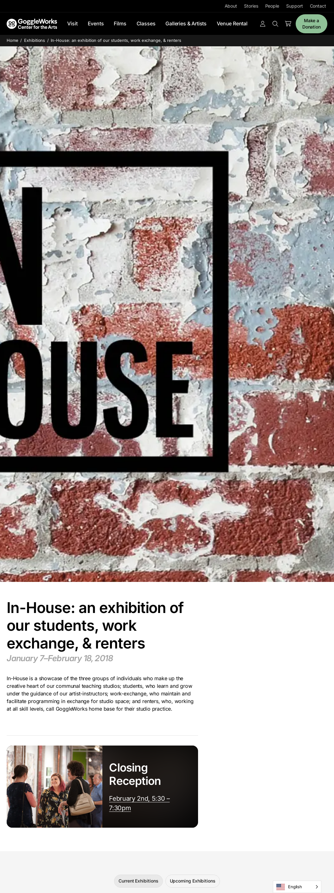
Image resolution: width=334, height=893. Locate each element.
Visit (72, 23)
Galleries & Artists (186, 23)
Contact (318, 6)
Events (96, 23)
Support (294, 6)
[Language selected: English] (297, 887)
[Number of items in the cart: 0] (288, 24)
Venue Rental (232, 23)
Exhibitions (34, 40)
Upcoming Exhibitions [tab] (192, 880)
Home (12, 40)
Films (120, 23)
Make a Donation (311, 23)
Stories (251, 6)
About (231, 6)
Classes (146, 23)
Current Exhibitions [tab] (138, 880)
